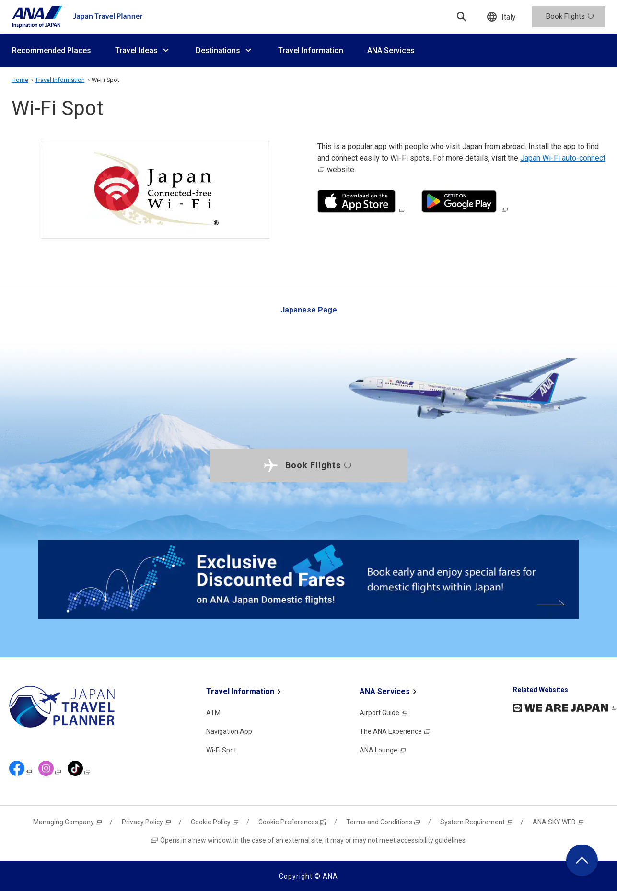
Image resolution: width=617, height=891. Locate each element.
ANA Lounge (383, 750)
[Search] (462, 17)
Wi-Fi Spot (221, 750)
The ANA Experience (395, 731)
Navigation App (229, 731)
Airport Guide (384, 713)
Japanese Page (308, 309)
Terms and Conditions (383, 822)
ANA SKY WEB (558, 822)
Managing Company (68, 822)
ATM (213, 713)
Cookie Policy (215, 822)
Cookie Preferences (292, 822)
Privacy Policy (147, 822)
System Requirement (476, 822)
